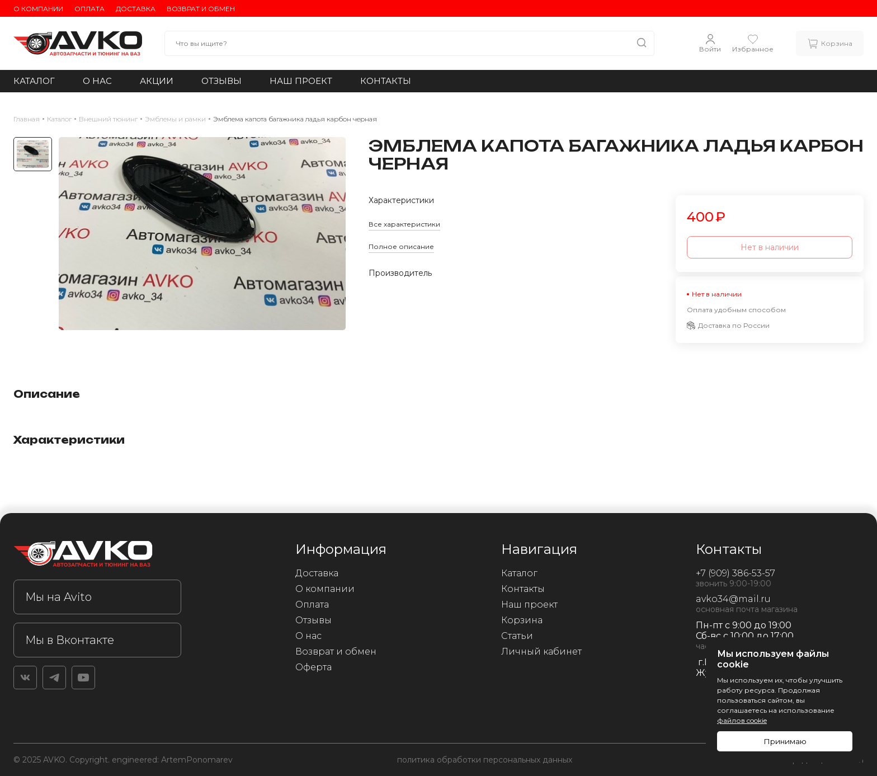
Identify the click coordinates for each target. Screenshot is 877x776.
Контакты (385, 81)
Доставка (135, 8)
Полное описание (401, 246)
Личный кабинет (541, 651)
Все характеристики (404, 224)
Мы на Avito (58, 597)
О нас (97, 81)
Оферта (313, 667)
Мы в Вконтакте (69, 640)
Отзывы (221, 81)
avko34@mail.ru (733, 599)
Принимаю (785, 741)
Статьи (517, 636)
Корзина (522, 620)
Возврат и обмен (201, 8)
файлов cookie (742, 720)
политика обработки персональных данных (484, 760)
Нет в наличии (770, 247)
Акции (156, 81)
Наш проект (301, 81)
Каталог (34, 81)
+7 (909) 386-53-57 (735, 573)
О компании (38, 8)
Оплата (89, 8)
